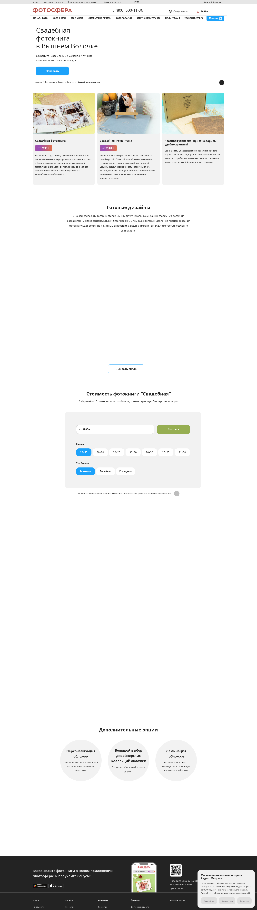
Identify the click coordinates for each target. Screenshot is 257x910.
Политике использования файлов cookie (233, 893)
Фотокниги (59, 21)
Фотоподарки (124, 21)
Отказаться (227, 901)
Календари (76, 21)
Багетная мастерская (148, 21)
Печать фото (40, 21)
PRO (136, 1)
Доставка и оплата (53, 1)
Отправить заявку (128, 585)
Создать (173, 434)
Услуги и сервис (194, 21)
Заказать (52, 76)
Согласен (244, 901)
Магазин (213, 21)
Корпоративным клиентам (82, 1)
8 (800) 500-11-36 (127, 11)
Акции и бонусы (112, 1)
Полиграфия (172, 21)
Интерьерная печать (99, 21)
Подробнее (128, 702)
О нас (36, 1)
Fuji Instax (69, 907)
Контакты (102, 907)
